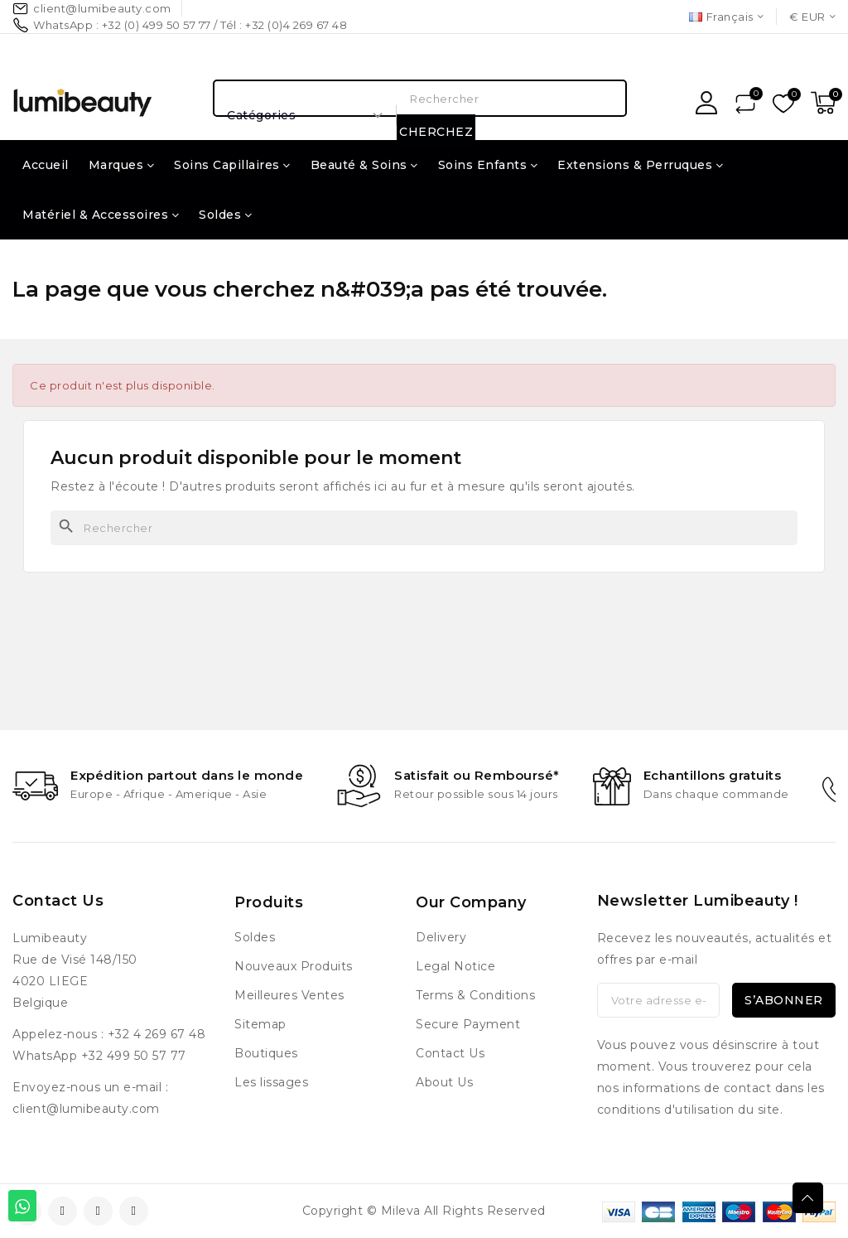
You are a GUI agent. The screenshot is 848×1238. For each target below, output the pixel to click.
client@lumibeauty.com (86, 1108)
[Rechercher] (424, 527)
